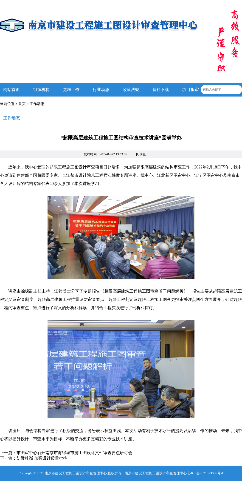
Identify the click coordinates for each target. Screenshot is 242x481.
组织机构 (41, 89)
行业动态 (101, 89)
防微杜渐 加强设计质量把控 (42, 458)
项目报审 (190, 89)
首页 (22, 104)
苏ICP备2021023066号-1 (205, 473)
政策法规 (131, 89)
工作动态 (37, 104)
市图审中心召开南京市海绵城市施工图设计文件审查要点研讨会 (74, 452)
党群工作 (71, 89)
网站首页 (11, 89)
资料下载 (160, 89)
